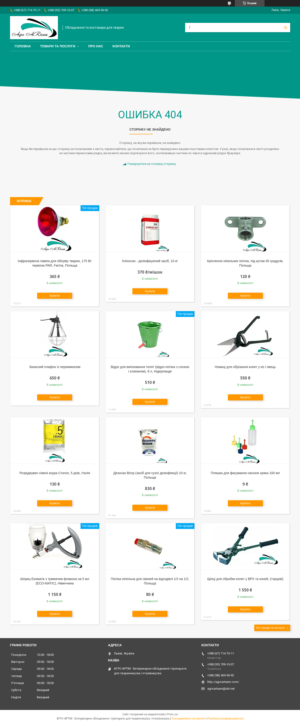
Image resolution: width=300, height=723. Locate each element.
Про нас (95, 46)
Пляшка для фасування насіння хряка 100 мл (245, 473)
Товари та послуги (57, 46)
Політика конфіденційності (226, 718)
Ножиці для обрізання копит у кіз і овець (245, 367)
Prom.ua (172, 714)
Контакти (121, 46)
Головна (23, 46)
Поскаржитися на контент (189, 718)
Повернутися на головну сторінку (151, 164)
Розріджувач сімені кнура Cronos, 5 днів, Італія (54, 473)
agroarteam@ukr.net (221, 688)
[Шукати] (285, 27)
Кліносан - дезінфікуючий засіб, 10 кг (150, 261)
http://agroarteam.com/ (223, 682)
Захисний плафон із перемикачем (54, 367)
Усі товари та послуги (270, 627)
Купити (55, 295)
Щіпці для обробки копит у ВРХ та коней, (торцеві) (245, 579)
